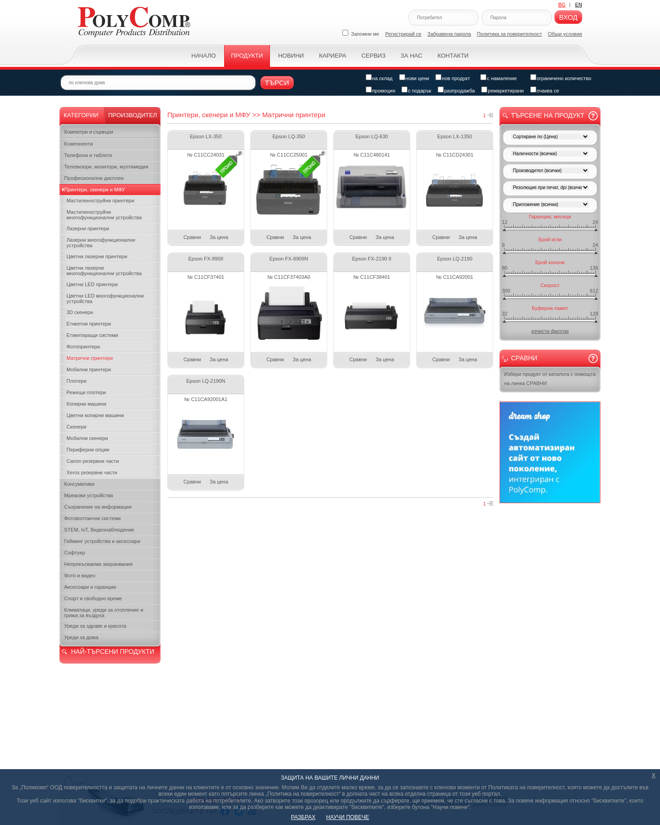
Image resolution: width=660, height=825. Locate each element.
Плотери (76, 381)
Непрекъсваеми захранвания (98, 564)
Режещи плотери (86, 392)
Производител (132, 115)
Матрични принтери (89, 358)
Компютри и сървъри (88, 132)
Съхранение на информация (98, 507)
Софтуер (74, 552)
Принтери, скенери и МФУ (94, 189)
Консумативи (79, 484)
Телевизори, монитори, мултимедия (106, 166)
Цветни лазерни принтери (96, 256)
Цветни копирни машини (95, 415)
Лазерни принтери (87, 228)
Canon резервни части (92, 461)
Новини (291, 55)
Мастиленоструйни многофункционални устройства (104, 214)
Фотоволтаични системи (92, 518)
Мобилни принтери (88, 369)
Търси (277, 83)
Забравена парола (449, 34)
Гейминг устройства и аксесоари (102, 541)
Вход (568, 17)
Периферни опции (88, 449)
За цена (219, 237)
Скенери (76, 426)
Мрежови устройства (88, 495)
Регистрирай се (403, 34)
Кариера (332, 55)
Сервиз (373, 55)
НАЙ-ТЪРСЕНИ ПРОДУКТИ (112, 651)
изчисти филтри (549, 331)
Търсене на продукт (547, 115)
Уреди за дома (81, 637)
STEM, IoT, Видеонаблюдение (99, 529)
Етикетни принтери (88, 323)
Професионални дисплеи (94, 178)
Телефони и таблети (88, 155)
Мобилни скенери (87, 438)
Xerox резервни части (91, 472)
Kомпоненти (78, 144)
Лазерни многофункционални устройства (100, 242)
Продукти (247, 55)
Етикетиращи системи (92, 335)
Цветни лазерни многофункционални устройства (104, 270)
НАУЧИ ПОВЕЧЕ (347, 817)
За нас (411, 55)
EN (578, 4)
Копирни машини (86, 404)
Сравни (192, 237)
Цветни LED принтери (92, 284)
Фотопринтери (83, 346)
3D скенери (79, 312)
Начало (204, 55)
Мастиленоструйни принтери (100, 200)
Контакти (452, 55)
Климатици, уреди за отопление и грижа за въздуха (103, 612)
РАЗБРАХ (303, 817)
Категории (81, 115)
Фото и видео (79, 575)
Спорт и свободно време (93, 598)
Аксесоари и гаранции (90, 587)
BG (562, 4)
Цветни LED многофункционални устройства (105, 298)
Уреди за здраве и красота (95, 626)
